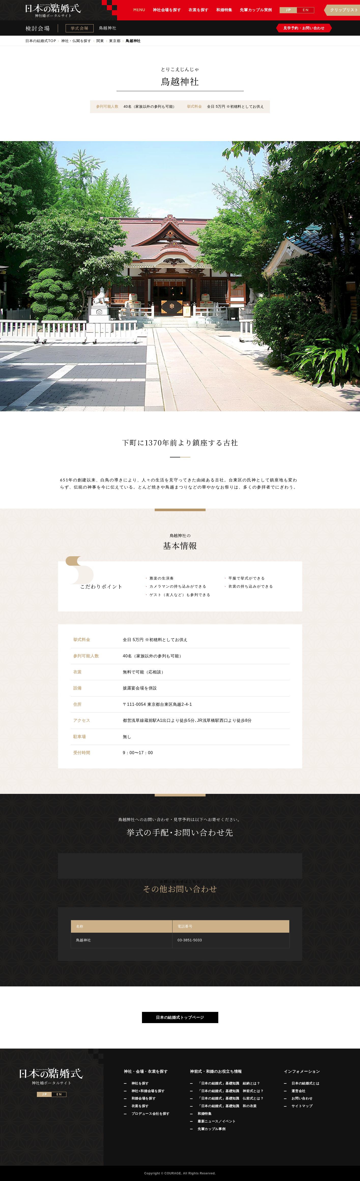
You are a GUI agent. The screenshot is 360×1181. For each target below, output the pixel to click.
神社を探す (140, 1083)
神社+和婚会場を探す (148, 1091)
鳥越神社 (108, 28)
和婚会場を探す (144, 1098)
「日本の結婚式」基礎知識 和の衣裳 (227, 1106)
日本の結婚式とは (305, 1083)
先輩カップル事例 (211, 1129)
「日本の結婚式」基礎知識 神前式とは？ (231, 1091)
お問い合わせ (302, 1098)
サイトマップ (302, 1106)
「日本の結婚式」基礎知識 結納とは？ (229, 1083)
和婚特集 (205, 1114)
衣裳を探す (140, 1106)
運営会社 (299, 1091)
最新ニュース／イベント (217, 1121)
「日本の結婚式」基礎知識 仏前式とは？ (231, 1098)
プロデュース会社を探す (151, 1114)
